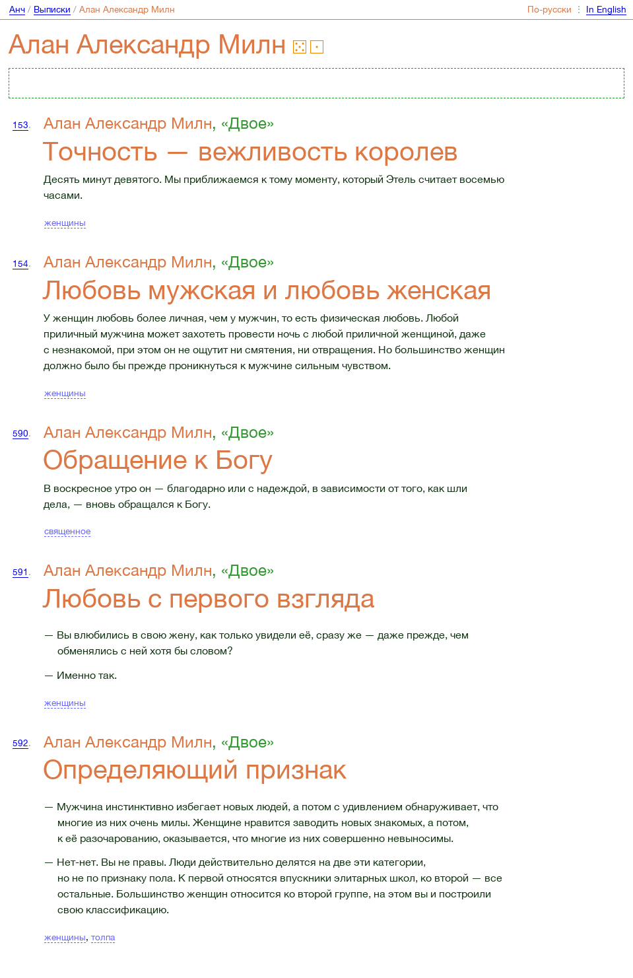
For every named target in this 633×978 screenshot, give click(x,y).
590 (20, 433)
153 (20, 125)
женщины (65, 222)
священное (67, 531)
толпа (103, 937)
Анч (17, 9)
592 (20, 743)
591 (20, 572)
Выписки (52, 9)
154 (20, 263)
